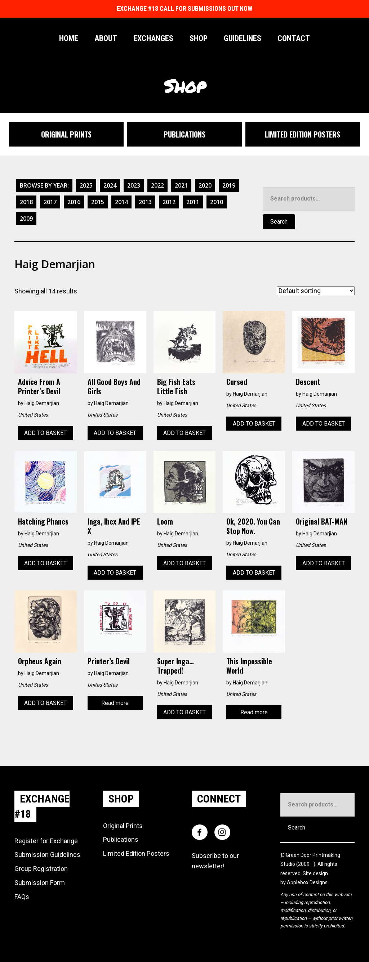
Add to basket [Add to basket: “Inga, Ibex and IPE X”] (115, 572)
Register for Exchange (46, 841)
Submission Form (39, 882)
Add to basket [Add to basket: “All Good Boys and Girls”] (115, 433)
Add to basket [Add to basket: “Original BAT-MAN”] (323, 563)
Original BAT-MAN (321, 521)
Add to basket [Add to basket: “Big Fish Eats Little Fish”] (184, 433)
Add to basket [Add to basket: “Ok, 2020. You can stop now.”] (254, 572)
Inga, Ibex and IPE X (114, 526)
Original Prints (123, 826)
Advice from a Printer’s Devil (39, 386)
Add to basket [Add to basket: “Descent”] (323, 423)
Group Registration (41, 868)
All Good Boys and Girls (114, 386)
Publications (120, 839)
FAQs (21, 896)
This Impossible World (249, 666)
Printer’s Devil (109, 661)
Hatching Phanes (43, 521)
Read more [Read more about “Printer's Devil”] (115, 703)
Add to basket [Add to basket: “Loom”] (184, 563)
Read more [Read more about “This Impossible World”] (254, 712)
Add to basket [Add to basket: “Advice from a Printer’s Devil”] (45, 433)
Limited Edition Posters (136, 853)
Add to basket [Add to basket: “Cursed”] (254, 423)
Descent (308, 381)
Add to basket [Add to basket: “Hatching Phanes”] (45, 563)
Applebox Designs (307, 882)
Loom (165, 521)
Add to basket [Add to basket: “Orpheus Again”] (45, 703)
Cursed (236, 381)
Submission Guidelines (47, 854)
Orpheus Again (39, 661)
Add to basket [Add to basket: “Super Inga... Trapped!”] (184, 712)
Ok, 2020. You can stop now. (253, 526)
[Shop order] (316, 290)
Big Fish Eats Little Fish (176, 386)
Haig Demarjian (42, 403)
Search (279, 221)
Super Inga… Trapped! (175, 666)
